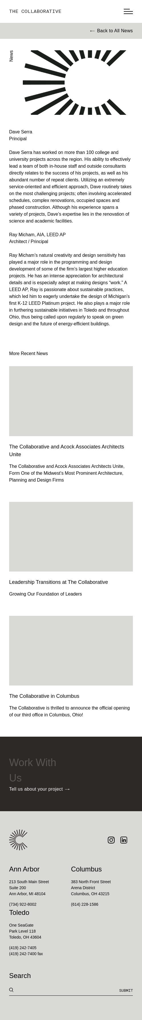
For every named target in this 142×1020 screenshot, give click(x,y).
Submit (126, 990)
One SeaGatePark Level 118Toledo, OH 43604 (25, 931)
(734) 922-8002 (22, 904)
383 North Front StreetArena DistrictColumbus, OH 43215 (91, 887)
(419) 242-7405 (22, 947)
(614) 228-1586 (84, 904)
